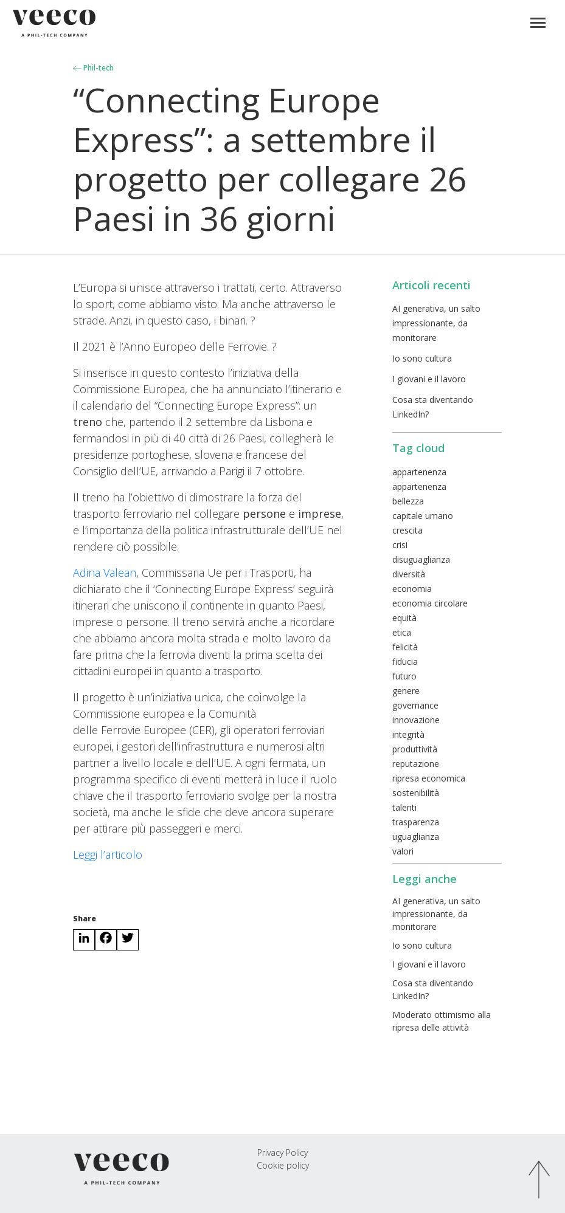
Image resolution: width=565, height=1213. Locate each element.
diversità (408, 574)
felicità (405, 647)
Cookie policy (283, 1165)
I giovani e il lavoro (429, 379)
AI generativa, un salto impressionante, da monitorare (436, 323)
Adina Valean (104, 572)
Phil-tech (93, 68)
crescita (407, 530)
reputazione (415, 763)
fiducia (405, 661)
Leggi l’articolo (107, 854)
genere (406, 690)
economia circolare (430, 603)
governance (415, 705)
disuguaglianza (421, 559)
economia (412, 588)
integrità (408, 734)
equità (404, 618)
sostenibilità (415, 793)
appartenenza (419, 472)
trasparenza (415, 822)
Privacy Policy (282, 1152)
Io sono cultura (422, 358)
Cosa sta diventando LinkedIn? (432, 989)
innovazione (416, 720)
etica (401, 632)
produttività (414, 749)
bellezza (408, 501)
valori (403, 851)
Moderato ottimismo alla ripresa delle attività (441, 1021)
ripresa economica (428, 778)
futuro (404, 676)
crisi (399, 545)
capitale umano (422, 515)
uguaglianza (415, 836)
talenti (404, 807)
